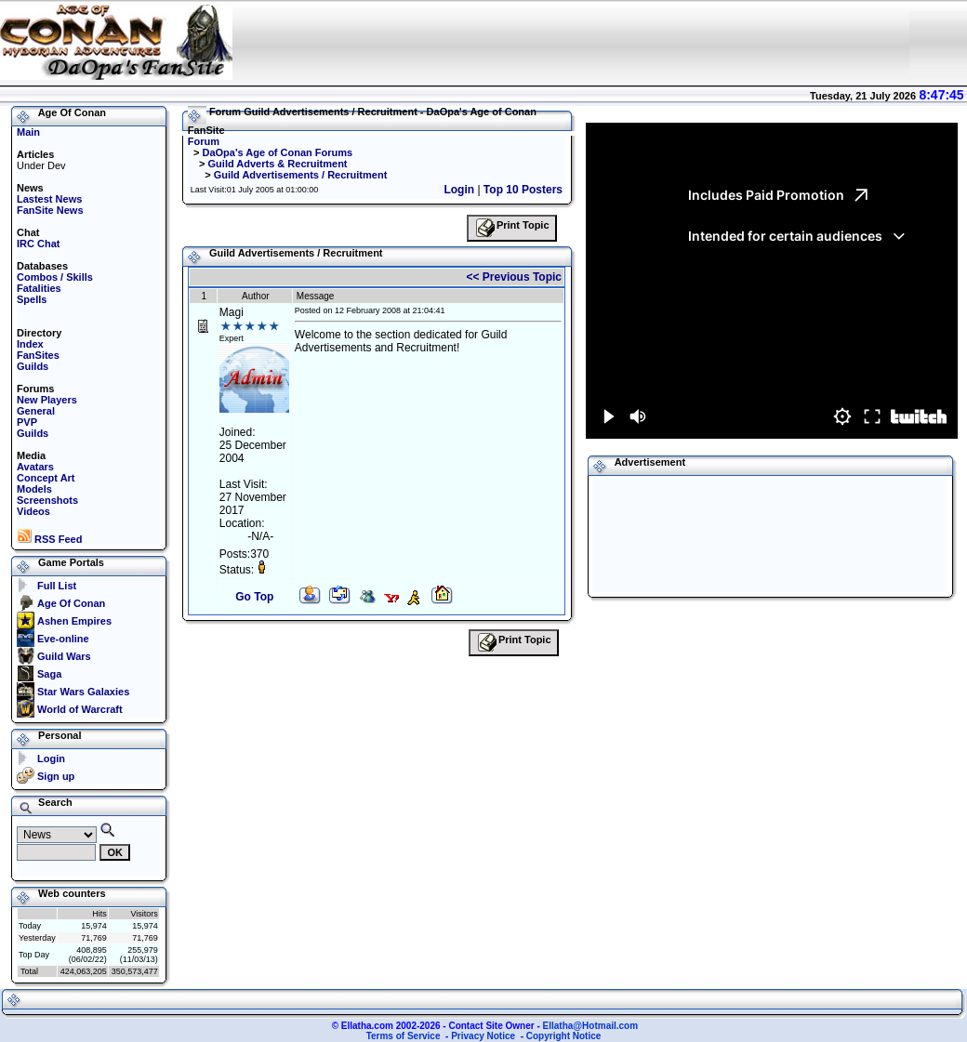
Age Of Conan (71, 603)
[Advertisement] (668, 534)
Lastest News (49, 198)
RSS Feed (49, 539)
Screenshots (47, 500)
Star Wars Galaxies (83, 691)
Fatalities (39, 288)
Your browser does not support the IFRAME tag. (570, 42)
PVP (27, 422)
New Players (47, 399)
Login (51, 758)
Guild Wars (64, 656)
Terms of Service (403, 1036)
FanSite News (50, 210)
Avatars (35, 466)
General (36, 410)
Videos (33, 511)
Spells (31, 299)
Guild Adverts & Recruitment (278, 163)
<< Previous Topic (514, 277)
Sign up (55, 776)
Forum (203, 141)
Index (30, 344)
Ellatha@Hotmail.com (591, 1026)
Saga (49, 673)
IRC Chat (38, 243)
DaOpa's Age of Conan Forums (277, 152)
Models (34, 489)
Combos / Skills (55, 277)
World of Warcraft (80, 709)
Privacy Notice (483, 1036)
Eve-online (63, 638)
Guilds (32, 366)
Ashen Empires (74, 621)
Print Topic (512, 228)
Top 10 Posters (523, 189)
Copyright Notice (564, 1036)
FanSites (38, 355)
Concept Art (46, 477)
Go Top (254, 596)
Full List (56, 585)
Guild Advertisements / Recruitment (301, 174)
